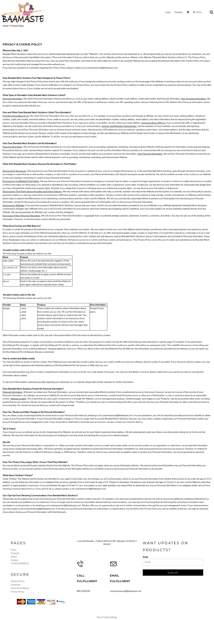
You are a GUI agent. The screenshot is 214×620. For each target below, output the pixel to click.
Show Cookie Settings (107, 617)
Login (168, 12)
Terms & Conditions (20, 588)
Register (179, 12)
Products (15, 553)
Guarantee (15, 584)
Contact (14, 560)
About (14, 556)
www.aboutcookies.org (18, 372)
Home (5, 26)
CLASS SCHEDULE (20, 563)
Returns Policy (18, 581)
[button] (188, 12)
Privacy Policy (17, 591)
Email (145, 557)
